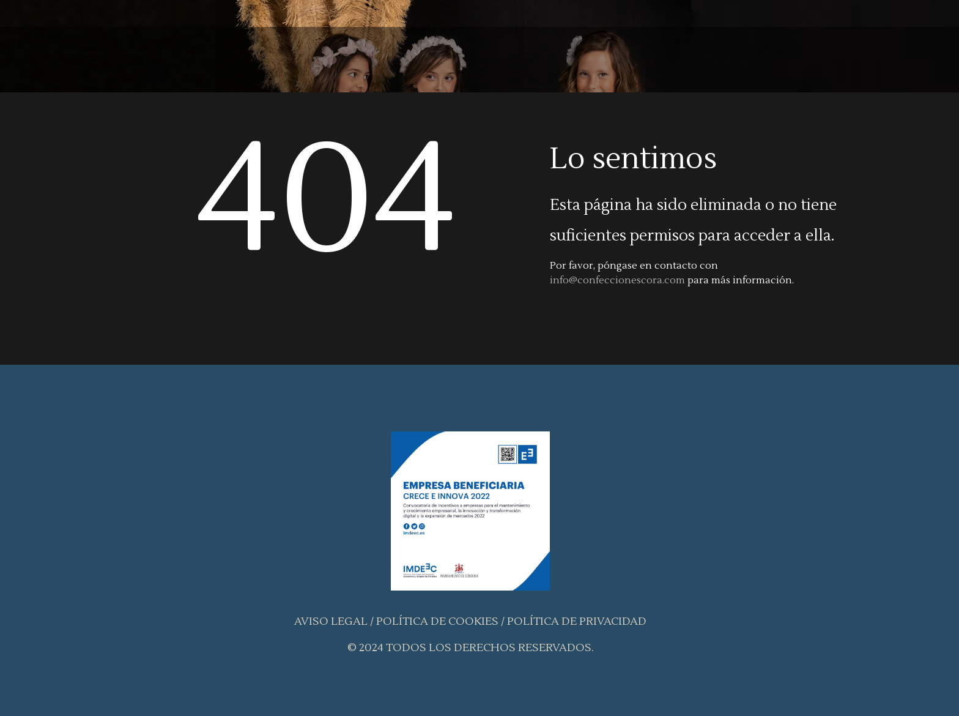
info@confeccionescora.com (617, 280)
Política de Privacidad (576, 621)
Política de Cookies (437, 621)
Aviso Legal (331, 621)
